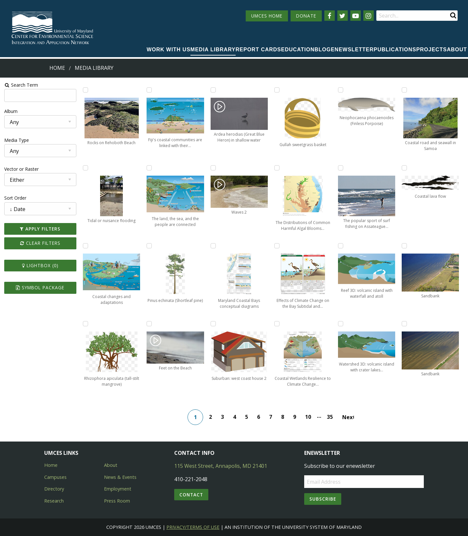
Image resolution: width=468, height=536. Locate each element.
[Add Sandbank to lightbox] (404, 245)
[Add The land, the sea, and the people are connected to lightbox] (149, 167)
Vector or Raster (21, 169)
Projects (431, 49)
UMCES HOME (266, 16)
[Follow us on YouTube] (355, 15)
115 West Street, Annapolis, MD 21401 (220, 465)
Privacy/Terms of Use (192, 527)
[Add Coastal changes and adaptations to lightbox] (85, 245)
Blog (323, 49)
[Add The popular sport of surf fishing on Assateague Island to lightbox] (340, 167)
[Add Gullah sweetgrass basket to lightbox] (277, 90)
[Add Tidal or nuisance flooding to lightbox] (85, 167)
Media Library (213, 49)
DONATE (306, 16)
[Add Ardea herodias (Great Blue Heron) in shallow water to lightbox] (213, 90)
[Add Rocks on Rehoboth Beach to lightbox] (85, 90)
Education (298, 49)
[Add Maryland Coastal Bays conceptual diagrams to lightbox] (213, 245)
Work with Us (168, 49)
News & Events (120, 477)
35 (330, 416)
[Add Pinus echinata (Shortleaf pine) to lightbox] (149, 245)
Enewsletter (352, 49)
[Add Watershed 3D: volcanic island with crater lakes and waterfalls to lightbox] (340, 323)
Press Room (117, 501)
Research (54, 501)
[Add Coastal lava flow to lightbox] (404, 167)
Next (348, 417)
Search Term (21, 85)
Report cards (258, 49)
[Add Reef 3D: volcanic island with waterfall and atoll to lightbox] (340, 245)
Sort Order (15, 198)
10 (308, 416)
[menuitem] (168, 50)
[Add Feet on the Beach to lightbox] (149, 323)
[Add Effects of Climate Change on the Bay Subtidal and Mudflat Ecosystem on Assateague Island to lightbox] (277, 245)
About (457, 49)
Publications (395, 49)
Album (11, 111)
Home (57, 67)
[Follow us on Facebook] (329, 15)
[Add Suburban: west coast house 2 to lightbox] (213, 323)
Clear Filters (40, 243)
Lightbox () (40, 265)
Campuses (55, 477)
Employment (117, 489)
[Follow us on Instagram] (368, 15)
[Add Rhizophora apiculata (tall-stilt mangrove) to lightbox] (85, 323)
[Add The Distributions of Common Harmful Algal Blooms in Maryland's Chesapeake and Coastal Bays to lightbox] (277, 167)
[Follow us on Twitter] (342, 15)
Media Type (16, 140)
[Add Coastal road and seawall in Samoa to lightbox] (404, 90)
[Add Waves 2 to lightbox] (213, 167)
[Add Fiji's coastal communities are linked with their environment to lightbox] (149, 90)
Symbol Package (40, 287)
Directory (54, 489)
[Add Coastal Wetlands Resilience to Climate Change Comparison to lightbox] (277, 323)
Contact (191, 495)
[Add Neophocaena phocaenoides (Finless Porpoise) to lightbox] (340, 90)
